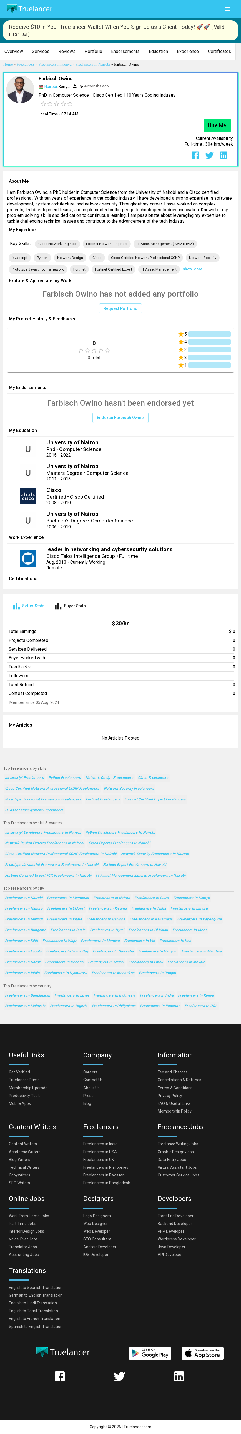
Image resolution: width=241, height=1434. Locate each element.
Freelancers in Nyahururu (65, 973)
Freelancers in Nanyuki (157, 951)
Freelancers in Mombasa (68, 898)
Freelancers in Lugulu (23, 951)
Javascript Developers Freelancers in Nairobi (43, 832)
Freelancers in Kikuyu (191, 898)
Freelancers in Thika (148, 908)
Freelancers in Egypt (71, 995)
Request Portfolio (120, 308)
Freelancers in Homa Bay (67, 951)
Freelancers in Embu (145, 962)
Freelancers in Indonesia (114, 995)
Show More (192, 269)
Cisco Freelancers (153, 778)
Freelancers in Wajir (59, 941)
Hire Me (217, 125)
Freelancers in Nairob (111, 898)
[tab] (28, 606)
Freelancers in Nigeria (69, 1006)
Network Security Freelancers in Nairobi (155, 854)
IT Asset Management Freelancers (34, 810)
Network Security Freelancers (129, 788)
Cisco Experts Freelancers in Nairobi (119, 843)
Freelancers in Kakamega (151, 919)
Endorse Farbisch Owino (120, 418)
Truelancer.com (137, 1427)
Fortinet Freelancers (103, 799)
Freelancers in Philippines (114, 1006)
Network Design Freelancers (109, 778)
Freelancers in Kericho (64, 962)
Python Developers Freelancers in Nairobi (120, 832)
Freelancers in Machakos (113, 973)
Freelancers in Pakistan (160, 1006)
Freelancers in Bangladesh (27, 995)
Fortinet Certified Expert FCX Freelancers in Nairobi (48, 875)
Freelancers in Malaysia (25, 1006)
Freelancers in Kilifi (21, 941)
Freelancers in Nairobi (24, 898)
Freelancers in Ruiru (151, 898)
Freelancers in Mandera (201, 951)
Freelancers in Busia (67, 930)
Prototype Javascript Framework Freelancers (43, 799)
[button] (13, 51)
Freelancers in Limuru (189, 908)
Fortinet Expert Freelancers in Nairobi (134, 865)
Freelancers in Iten (175, 941)
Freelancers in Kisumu (108, 908)
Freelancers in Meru (189, 930)
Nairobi (50, 86)
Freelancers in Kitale (64, 919)
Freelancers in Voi (139, 941)
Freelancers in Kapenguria (199, 919)
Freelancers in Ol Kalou (148, 930)
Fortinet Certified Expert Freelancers (155, 799)
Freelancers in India (157, 995)
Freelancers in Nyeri (107, 930)
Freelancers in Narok (23, 962)
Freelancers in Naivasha (113, 951)
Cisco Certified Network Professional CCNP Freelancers (52, 788)
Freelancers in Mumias (100, 941)
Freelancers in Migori (106, 962)
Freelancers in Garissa (105, 919)
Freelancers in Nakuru (24, 908)
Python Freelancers (64, 778)
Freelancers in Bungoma (25, 930)
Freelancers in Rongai (157, 973)
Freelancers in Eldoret (66, 908)
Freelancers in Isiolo (22, 973)
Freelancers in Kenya (196, 995)
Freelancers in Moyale (186, 962)
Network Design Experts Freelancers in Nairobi (44, 843)
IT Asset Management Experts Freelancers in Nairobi (141, 875)
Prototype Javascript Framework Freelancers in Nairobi (52, 865)
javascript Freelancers (24, 778)
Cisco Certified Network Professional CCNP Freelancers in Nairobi (61, 854)
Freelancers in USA (201, 1006)
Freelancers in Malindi (24, 919)
